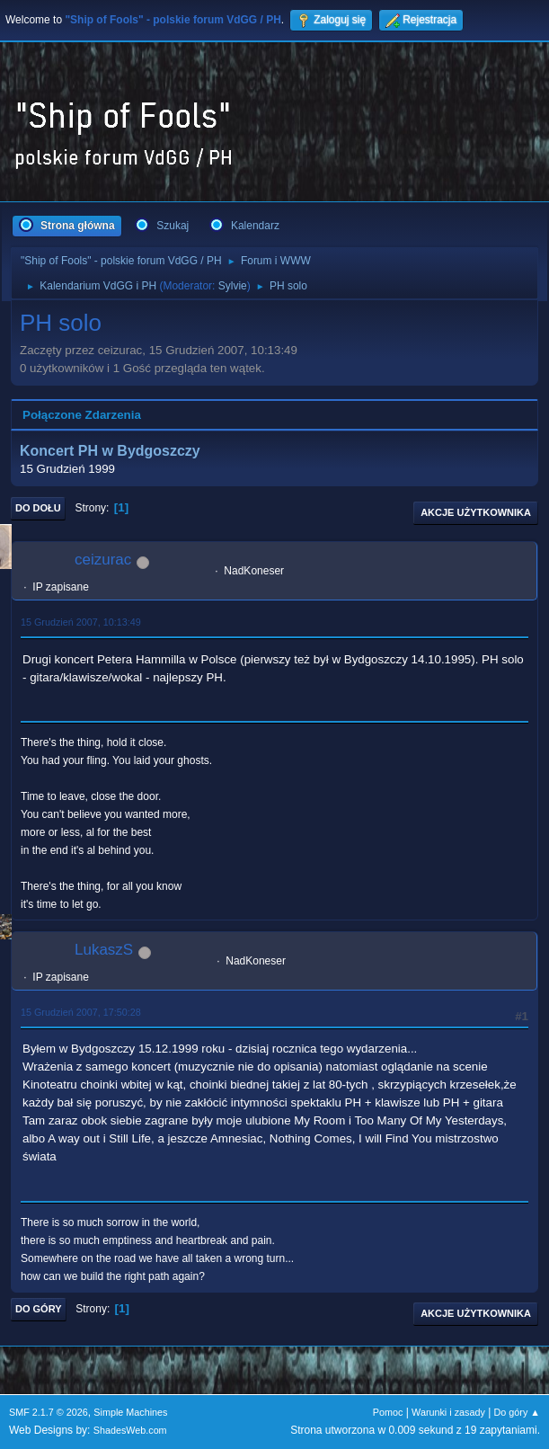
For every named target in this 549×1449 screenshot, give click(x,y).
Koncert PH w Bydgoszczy (110, 450)
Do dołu (38, 507)
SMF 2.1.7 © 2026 (48, 1412)
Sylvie (232, 286)
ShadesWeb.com (130, 1430)
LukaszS (104, 949)
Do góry (38, 1308)
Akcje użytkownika (476, 512)
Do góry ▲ (517, 1412)
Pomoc (388, 1412)
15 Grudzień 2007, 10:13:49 (81, 622)
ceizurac (103, 559)
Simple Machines (130, 1412)
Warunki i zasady (448, 1412)
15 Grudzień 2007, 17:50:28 (81, 1012)
